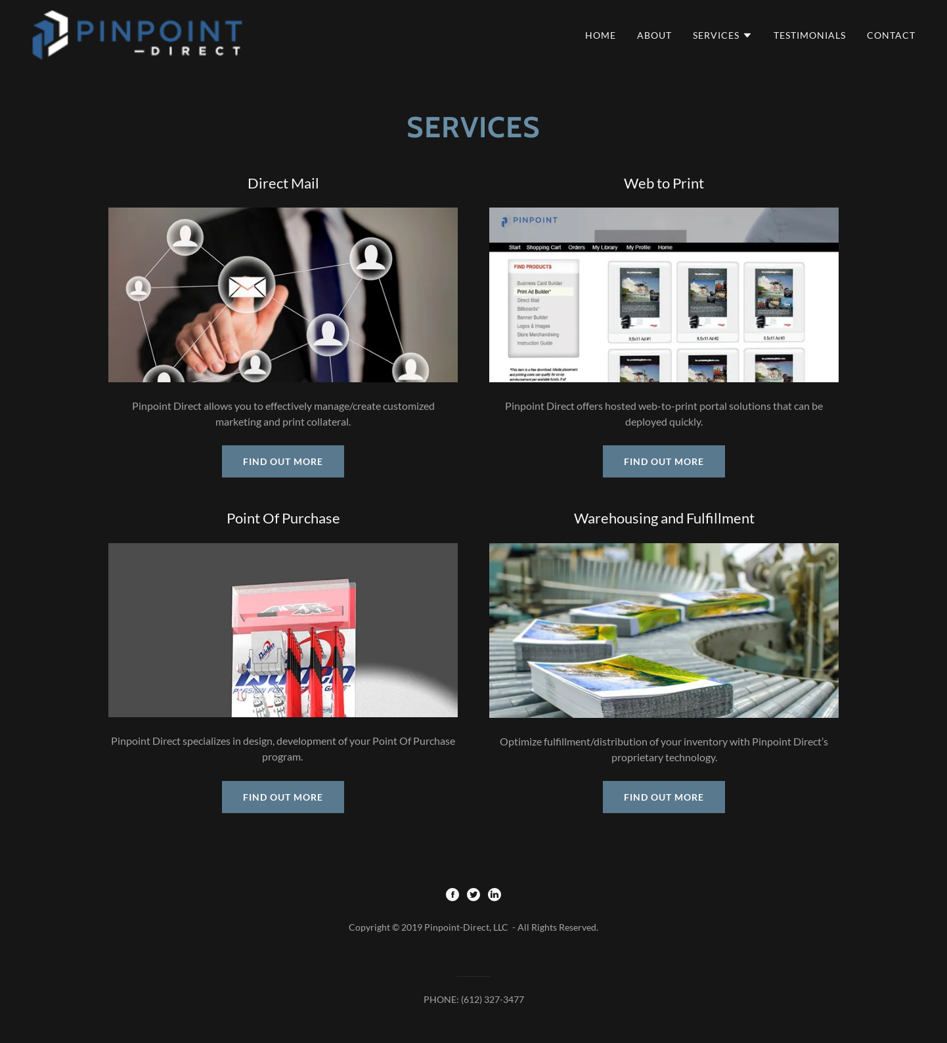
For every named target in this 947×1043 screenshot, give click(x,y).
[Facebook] (452, 895)
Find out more (283, 461)
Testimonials (810, 35)
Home (600, 35)
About (654, 35)
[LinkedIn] (494, 895)
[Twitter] (473, 895)
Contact (891, 35)
